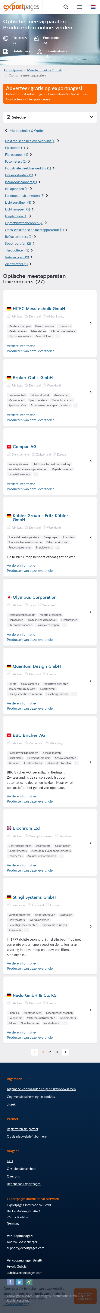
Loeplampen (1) (16, 216)
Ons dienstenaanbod (21, 1168)
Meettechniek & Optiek (44, 70)
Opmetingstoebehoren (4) (24, 223)
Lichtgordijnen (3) (18, 202)
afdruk (11, 1104)
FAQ (10, 1161)
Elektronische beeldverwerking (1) (30, 141)
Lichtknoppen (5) (17, 209)
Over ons (13, 1176)
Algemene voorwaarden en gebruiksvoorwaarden (41, 1089)
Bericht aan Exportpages (24, 1184)
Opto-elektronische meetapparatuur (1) (34, 230)
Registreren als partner (22, 1129)
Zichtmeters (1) (16, 264)
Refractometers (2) (18, 236)
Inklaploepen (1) (16, 189)
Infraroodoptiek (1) (19, 175)
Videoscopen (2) (17, 257)
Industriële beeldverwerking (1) (28, 168)
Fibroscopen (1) (16, 154)
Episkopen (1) (15, 148)
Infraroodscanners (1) (21, 182)
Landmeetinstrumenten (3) (24, 195)
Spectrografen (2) (18, 243)
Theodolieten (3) (17, 250)
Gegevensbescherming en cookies (31, 1096)
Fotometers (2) (15, 161)
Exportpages (13, 70)
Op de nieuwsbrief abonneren (27, 1136)
